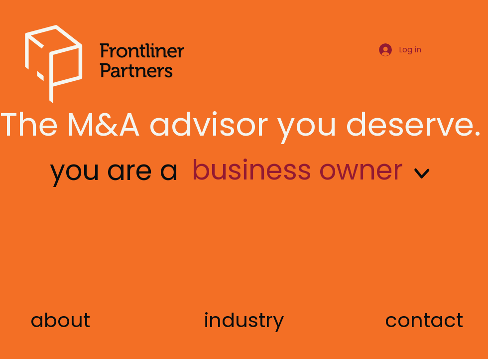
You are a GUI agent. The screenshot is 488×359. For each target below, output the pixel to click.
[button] (424, 320)
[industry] (244, 320)
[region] (320, 195)
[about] (60, 320)
